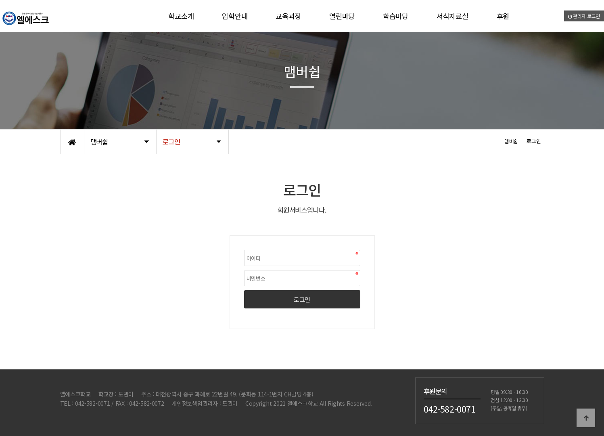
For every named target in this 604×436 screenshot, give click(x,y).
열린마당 (342, 16)
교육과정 (288, 16)
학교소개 (181, 16)
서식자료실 (452, 16)
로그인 (302, 299)
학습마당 (395, 16)
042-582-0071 (450, 409)
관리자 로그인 (584, 16)
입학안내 (234, 16)
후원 (503, 16)
